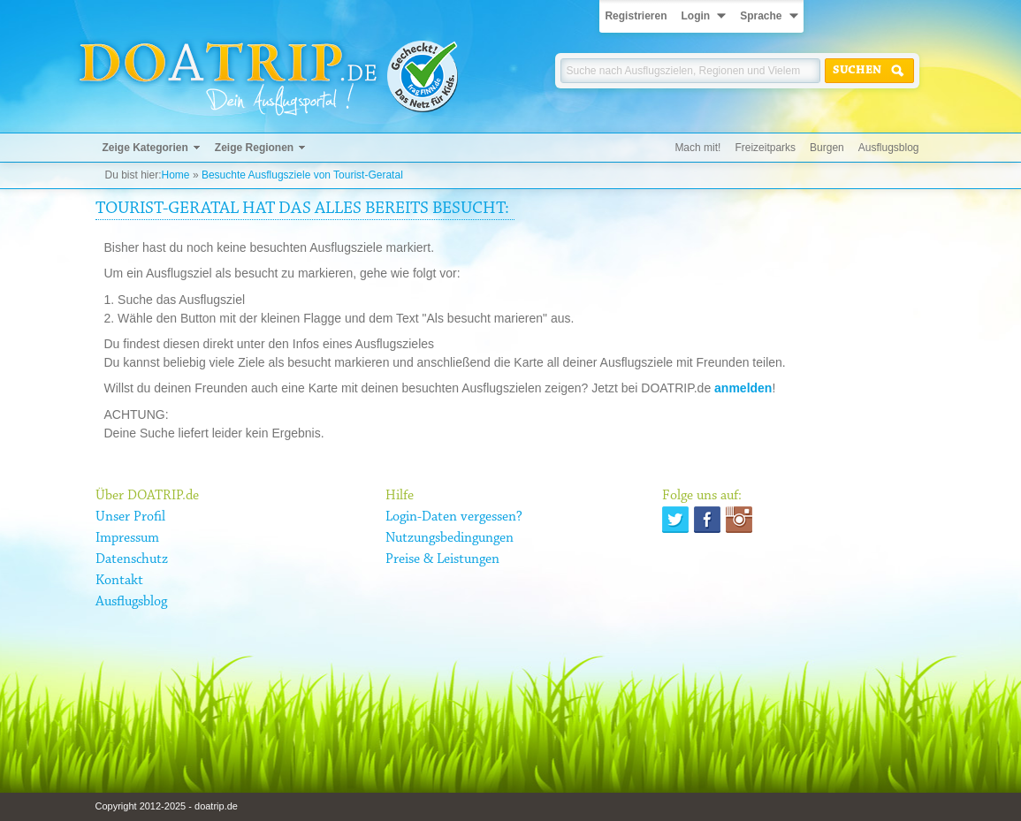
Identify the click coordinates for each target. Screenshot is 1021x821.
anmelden (743, 388)
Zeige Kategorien (145, 147)
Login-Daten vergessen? (453, 517)
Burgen (827, 147)
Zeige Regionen (254, 147)
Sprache (760, 16)
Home (176, 175)
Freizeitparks (765, 147)
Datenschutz (131, 559)
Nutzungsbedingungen (449, 538)
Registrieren (636, 16)
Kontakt (119, 581)
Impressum (127, 538)
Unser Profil (130, 517)
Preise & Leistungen (442, 559)
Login (695, 16)
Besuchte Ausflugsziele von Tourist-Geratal (302, 175)
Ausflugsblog (888, 147)
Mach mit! (697, 147)
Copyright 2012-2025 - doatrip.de (166, 806)
